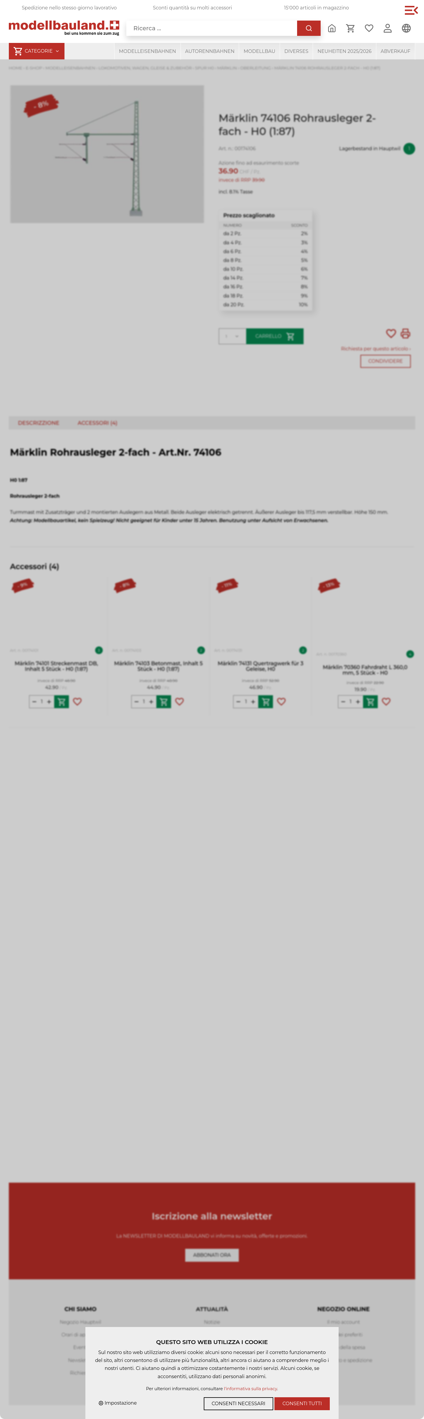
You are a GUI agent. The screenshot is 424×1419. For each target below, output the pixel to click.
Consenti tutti (302, 1403)
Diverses (296, 51)
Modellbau (259, 51)
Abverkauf (395, 51)
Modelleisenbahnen (147, 51)
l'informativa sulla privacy (250, 1388)
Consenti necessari (238, 1403)
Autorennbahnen (210, 51)
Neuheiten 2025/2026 (344, 51)
